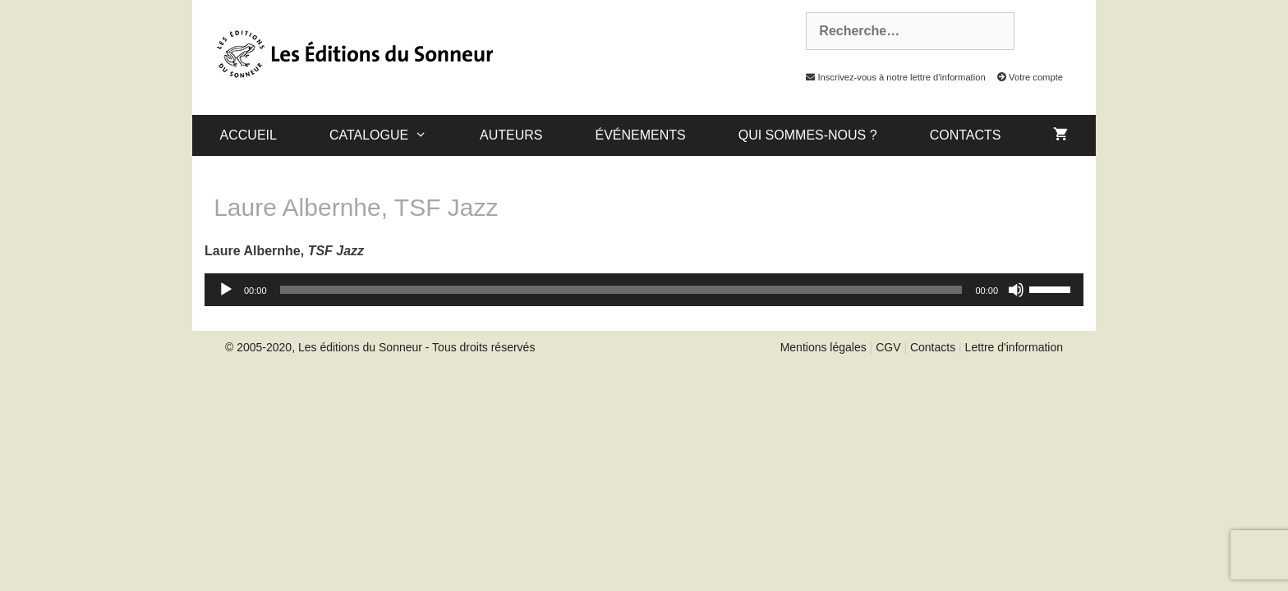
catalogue (391, 135)
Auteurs (511, 135)
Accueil (248, 135)
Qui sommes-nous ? (807, 135)
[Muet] (1016, 290)
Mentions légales (823, 347)
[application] (644, 289)
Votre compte (1025, 77)
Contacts (965, 135)
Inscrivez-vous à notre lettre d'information (891, 77)
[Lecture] (226, 290)
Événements (640, 135)
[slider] (621, 290)
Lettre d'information (1014, 347)
